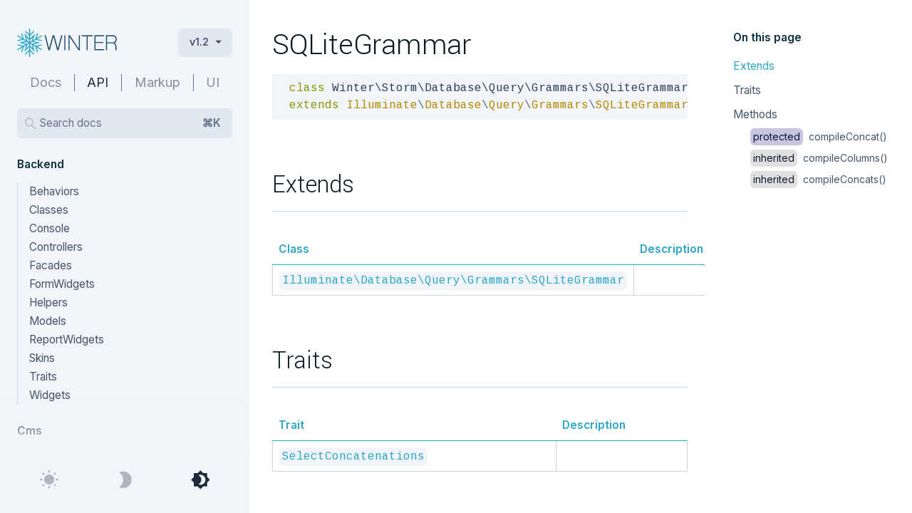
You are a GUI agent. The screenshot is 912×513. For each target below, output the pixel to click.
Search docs (130, 123)
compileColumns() (819, 158)
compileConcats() (818, 179)
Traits (747, 90)
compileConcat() (818, 136)
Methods (755, 114)
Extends (753, 66)
